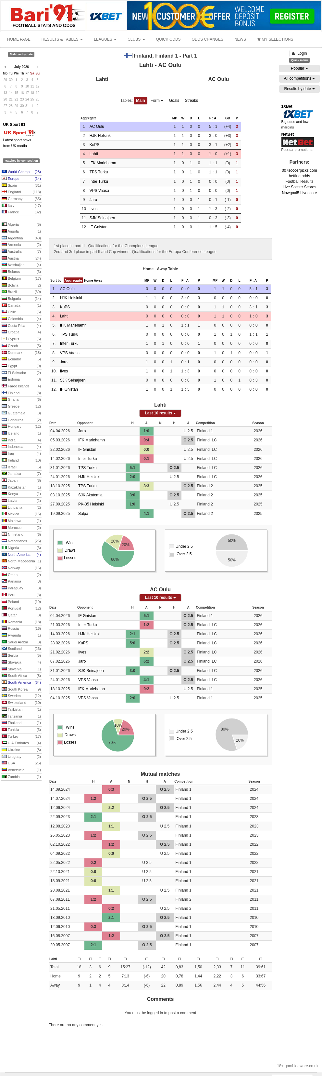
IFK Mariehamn (103, 163)
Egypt (21, 366)
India (21, 440)
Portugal (21, 608)
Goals (174, 100)
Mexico (21, 514)
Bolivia (21, 285)
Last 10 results (160, 413)
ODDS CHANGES (207, 39)
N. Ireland (21, 534)
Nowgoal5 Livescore (299, 193)
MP (174, 118)
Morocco (21, 528)
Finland (21, 393)
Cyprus (21, 339)
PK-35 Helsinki (91, 504)
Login (299, 53)
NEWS (240, 39)
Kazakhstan (21, 487)
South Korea (21, 689)
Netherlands (21, 541)
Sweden (21, 696)
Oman (21, 575)
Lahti (94, 154)
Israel (21, 467)
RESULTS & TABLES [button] (62, 39)
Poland (21, 602)
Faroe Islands (21, 386)
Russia (21, 628)
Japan (21, 480)
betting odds (299, 176)
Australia (21, 251)
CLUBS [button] (136, 39)
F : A (213, 118)
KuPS (95, 144)
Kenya (21, 494)
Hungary (21, 426)
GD (227, 118)
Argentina (21, 238)
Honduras (21, 420)
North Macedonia (21, 561)
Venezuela (21, 770)
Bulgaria (21, 299)
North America (21, 555)
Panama (21, 581)
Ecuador (21, 359)
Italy (21, 205)
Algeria (21, 224)
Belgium (21, 278)
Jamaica (21, 474)
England (21, 192)
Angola (21, 231)
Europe (21, 179)
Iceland (21, 433)
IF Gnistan (98, 227)
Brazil (21, 292)
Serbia (21, 655)
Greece (21, 406)
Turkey (21, 736)
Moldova (21, 521)
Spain (21, 185)
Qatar (21, 615)
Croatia (21, 332)
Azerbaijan (21, 265)
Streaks (191, 100)
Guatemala (21, 413)
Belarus (21, 272)
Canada (21, 305)
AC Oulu (97, 126)
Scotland (21, 649)
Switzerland (21, 703)
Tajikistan (21, 709)
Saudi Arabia (21, 642)
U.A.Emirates (21, 743)
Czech (21, 346)
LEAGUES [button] (105, 39)
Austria (21, 258)
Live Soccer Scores (299, 187)
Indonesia (21, 447)
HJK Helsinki (101, 135)
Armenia (21, 245)
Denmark (21, 353)
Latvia (21, 501)
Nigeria (21, 548)
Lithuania (21, 507)
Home (88, 280)
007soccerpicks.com (299, 170)
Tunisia (21, 730)
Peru (21, 595)
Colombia (21, 319)
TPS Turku (99, 172)
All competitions (299, 78)
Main (140, 100)
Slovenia (21, 669)
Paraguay (21, 588)
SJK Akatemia (90, 495)
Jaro (93, 199)
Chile (21, 312)
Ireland (21, 460)
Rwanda (21, 635)
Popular (299, 68)
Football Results (299, 181)
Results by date (299, 89)
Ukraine (21, 750)
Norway (21, 568)
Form (157, 100)
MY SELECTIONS (275, 39)
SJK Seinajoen (102, 218)
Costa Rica (21, 326)
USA (21, 763)
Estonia (21, 379)
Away (98, 280)
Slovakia (21, 662)
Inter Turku (99, 181)
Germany (21, 199)
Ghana (21, 399)
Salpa (83, 513)
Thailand (21, 723)
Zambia (21, 777)
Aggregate (73, 280)
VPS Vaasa (99, 190)
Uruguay (21, 757)
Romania (21, 622)
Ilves (94, 209)
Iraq (21, 453)
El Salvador (21, 373)
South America (21, 682)
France (21, 212)
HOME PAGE (19, 39)
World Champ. (21, 172)
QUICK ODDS (168, 39)
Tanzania (21, 716)
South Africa (21, 676)
